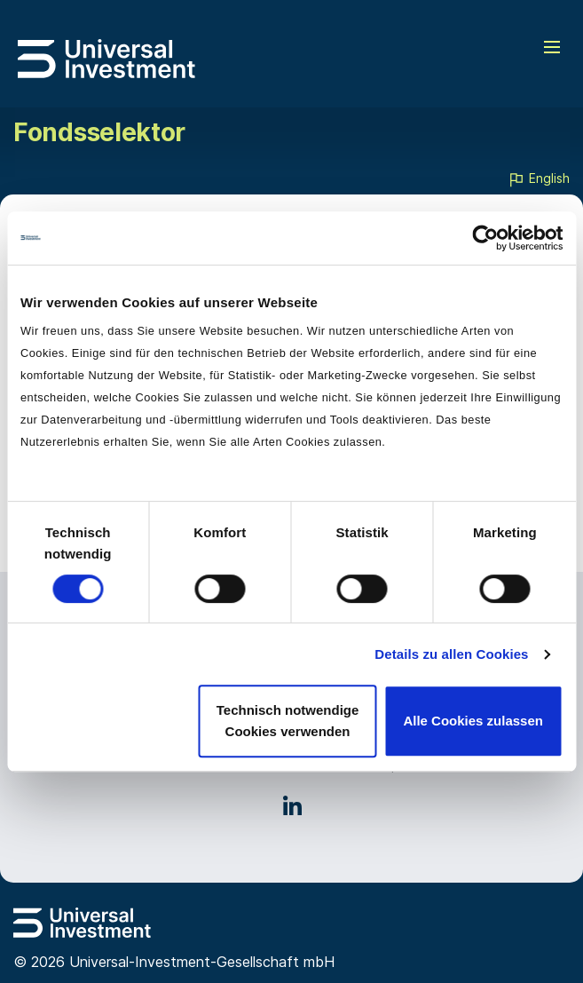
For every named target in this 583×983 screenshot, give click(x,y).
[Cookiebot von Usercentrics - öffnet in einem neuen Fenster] (485, 238)
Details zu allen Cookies (451, 654)
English (539, 179)
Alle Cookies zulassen (473, 720)
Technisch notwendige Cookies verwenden (288, 720)
